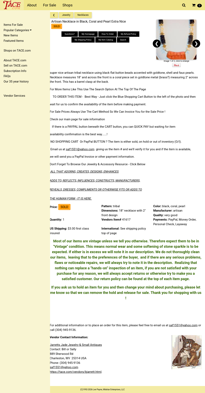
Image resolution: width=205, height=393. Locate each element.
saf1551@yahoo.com (83, 149)
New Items (11, 35)
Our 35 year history (16, 81)
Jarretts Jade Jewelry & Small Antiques (79, 350)
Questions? (72, 34)
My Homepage (90, 34)
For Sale (49, 5)
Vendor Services (14, 96)
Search (125, 40)
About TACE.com (15, 60)
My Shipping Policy (85, 40)
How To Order (110, 34)
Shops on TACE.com (17, 50)
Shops (67, 5)
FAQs (7, 76)
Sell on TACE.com (15, 65)
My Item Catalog (108, 40)
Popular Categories (18, 30)
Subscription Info (15, 71)
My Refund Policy (131, 34)
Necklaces (86, 15)
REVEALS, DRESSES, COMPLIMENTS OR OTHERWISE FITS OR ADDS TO (99, 189)
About (32, 5)
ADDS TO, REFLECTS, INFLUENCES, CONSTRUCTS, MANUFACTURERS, (98, 180)
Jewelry (70, 15)
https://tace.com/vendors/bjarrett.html (79, 377)
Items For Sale (13, 25)
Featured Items (14, 41)
